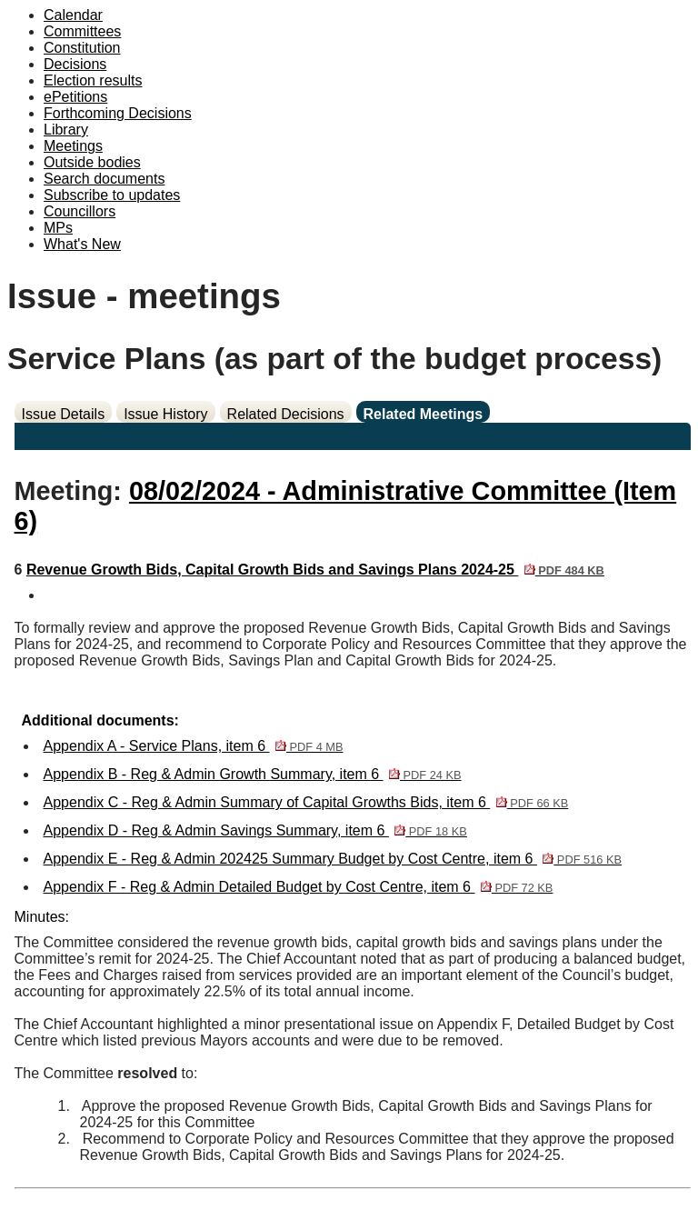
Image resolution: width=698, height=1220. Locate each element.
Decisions (75, 64)
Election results (93, 80)
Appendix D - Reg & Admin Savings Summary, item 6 (255, 830)
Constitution (82, 47)
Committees (82, 31)
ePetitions (75, 97)
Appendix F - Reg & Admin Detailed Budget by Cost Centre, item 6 (298, 887)
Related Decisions (285, 414)
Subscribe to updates (112, 195)
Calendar (73, 15)
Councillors (79, 211)
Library (66, 129)
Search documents (104, 178)
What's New (82, 244)
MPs (58, 227)
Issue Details (63, 414)
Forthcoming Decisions (118, 113)
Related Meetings (424, 414)
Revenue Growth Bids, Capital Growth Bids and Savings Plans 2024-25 (315, 569)
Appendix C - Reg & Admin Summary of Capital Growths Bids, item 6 (306, 802)
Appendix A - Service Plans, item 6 (194, 746)
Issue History (165, 414)
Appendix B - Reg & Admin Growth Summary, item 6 (253, 774)
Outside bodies (92, 162)
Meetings (73, 146)
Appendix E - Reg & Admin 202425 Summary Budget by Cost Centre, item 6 (333, 858)
